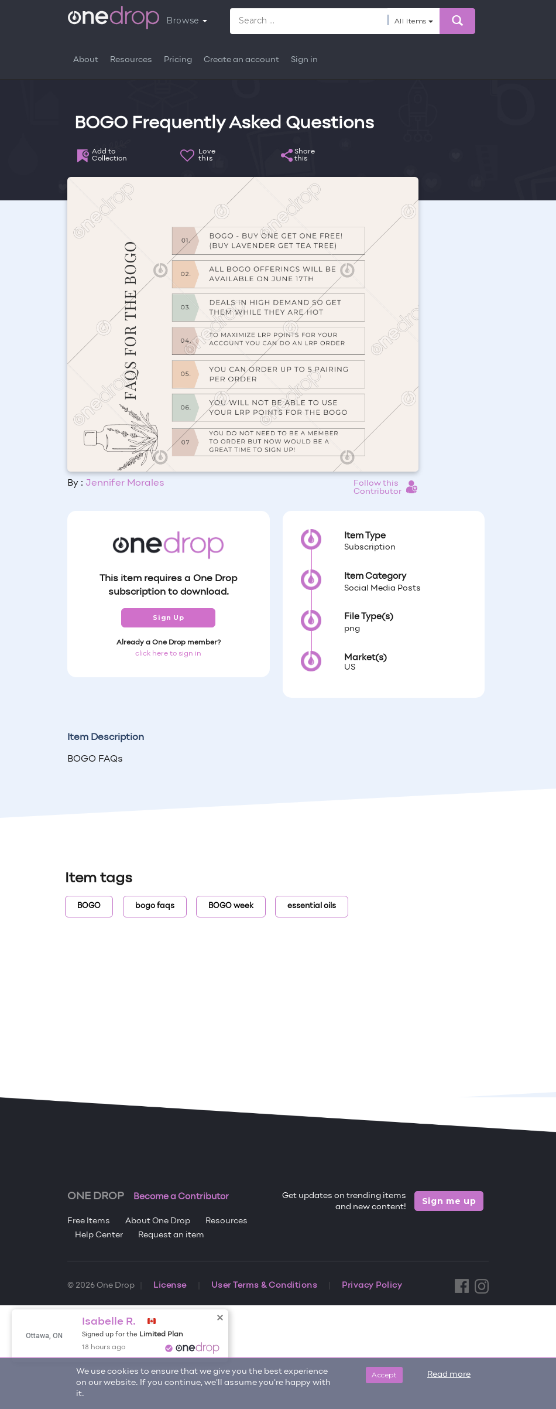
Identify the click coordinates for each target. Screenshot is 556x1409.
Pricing (178, 60)
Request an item (171, 1235)
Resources (131, 60)
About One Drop (157, 1221)
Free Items (88, 1221)
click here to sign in (168, 653)
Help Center (99, 1235)
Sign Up (168, 617)
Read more (449, 1375)
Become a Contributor (181, 1197)
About (85, 60)
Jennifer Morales (124, 483)
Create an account (241, 60)
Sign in (304, 60)
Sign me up (449, 1201)
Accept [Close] (384, 1374)
